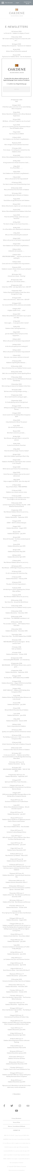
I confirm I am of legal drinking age (17, 84)
